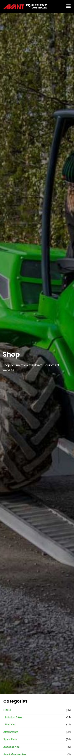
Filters (7, 710)
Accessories (11, 747)
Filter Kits (10, 724)
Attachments (10, 732)
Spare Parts (10, 739)
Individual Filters (13, 717)
